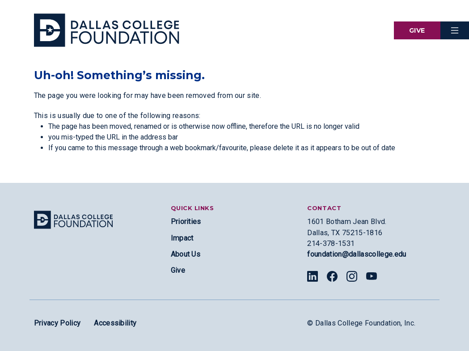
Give (417, 30)
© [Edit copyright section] (310, 323)
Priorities (186, 221)
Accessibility (115, 323)
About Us (186, 254)
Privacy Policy (57, 323)
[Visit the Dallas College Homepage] (106, 30)
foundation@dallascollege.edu (356, 254)
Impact (182, 238)
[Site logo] (73, 219)
